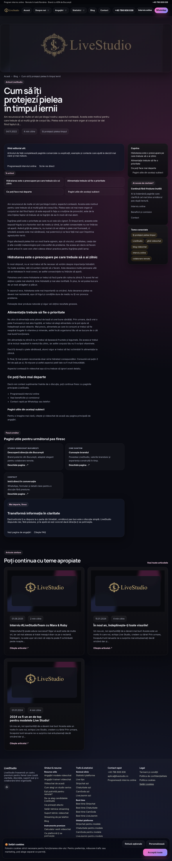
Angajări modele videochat (57, 775)
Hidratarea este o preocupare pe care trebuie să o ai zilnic (33, 182)
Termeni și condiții (148, 772)
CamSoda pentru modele (88, 832)
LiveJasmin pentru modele (89, 836)
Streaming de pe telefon (56, 817)
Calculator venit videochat (57, 829)
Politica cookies (147, 780)
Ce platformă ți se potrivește (53, 834)
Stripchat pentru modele (88, 824)
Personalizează (156, 844)
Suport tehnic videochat (56, 813)
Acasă (7, 76)
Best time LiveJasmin (87, 815)
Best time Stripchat (85, 803)
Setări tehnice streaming (56, 809)
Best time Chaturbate (86, 807)
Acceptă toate (155, 852)
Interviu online (145, 10)
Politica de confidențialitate (153, 776)
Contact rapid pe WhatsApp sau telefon (30, 401)
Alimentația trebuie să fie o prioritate (86, 180)
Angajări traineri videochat (57, 779)
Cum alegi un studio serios (57, 787)
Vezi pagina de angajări (19, 532)
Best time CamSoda (86, 811)
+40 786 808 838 (160, 2)
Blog (16, 76)
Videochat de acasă (54, 783)
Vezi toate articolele (157, 562)
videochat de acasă (55, 415)
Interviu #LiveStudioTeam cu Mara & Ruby (38, 625)
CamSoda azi (82, 791)
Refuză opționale (133, 844)
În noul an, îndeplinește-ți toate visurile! (120, 625)
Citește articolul (19, 648)
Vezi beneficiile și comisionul (24, 397)
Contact (135, 217)
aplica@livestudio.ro (118, 776)
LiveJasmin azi (83, 795)
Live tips (80, 779)
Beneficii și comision (141, 212)
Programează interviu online (122, 780)
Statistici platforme (85, 775)
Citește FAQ (40, 532)
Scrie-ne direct (46, 166)
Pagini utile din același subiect (83, 191)
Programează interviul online (21, 166)
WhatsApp (161, 10)
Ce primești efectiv (53, 805)
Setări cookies (146, 784)
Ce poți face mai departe (19, 191)
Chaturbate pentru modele (89, 828)
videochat (34, 368)
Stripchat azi (82, 783)
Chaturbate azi (83, 787)
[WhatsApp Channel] (7, 787)
